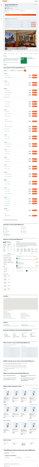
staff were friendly (6, 257)
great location (5, 259)
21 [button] (16, 22)
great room (10, 257)
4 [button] (11, 19)
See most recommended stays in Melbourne (33, 420)
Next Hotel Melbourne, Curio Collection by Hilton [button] (7, 398)
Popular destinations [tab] (12, 452)
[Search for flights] (1, 3)
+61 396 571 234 (7, 7)
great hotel (9, 262)
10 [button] (27, 19)
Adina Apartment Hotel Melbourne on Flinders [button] (23, 430)
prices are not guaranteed (17, 464)
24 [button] (9, 24)
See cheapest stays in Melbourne (34, 404)
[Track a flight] (1, 13)
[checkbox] (7, 276)
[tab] (9, 254)
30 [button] (25, 24)
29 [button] (18, 24)
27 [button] (20, 24)
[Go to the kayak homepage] (5, 1)
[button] (1, 1)
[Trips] (1, 16)
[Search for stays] (1, 5)
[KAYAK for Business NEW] (1, 14)
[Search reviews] (25, 256)
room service (5, 262)
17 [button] (9, 22)
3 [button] (27, 17)
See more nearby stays (35, 388)
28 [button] (16, 24)
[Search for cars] (1, 6)
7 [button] (16, 19)
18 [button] (11, 22)
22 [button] (18, 22)
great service (12, 262)
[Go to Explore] (1, 11)
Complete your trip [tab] (7, 452)
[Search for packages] (1, 8)
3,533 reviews (11, 8)
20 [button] (20, 22)
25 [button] (11, 24)
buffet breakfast (9, 259)
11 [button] (29, 19)
